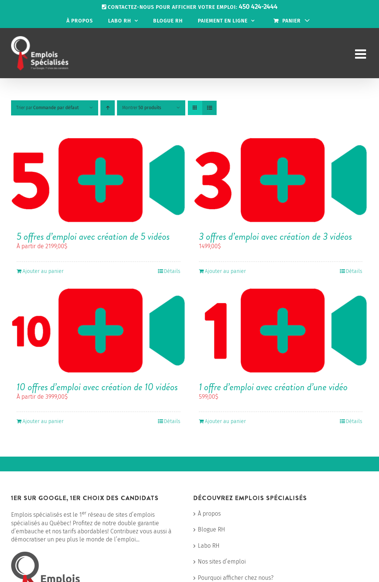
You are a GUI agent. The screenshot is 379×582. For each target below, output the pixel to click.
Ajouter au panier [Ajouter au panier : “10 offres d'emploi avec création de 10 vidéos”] (43, 421)
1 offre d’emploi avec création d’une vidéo (273, 387)
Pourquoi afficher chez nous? (235, 577)
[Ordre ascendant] (107, 107)
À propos (209, 513)
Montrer (141, 107)
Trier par (47, 107)
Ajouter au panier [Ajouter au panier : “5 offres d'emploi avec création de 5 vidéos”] (43, 271)
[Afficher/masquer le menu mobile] (361, 53)
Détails (172, 271)
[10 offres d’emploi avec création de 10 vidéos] (98, 331)
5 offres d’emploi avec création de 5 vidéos (93, 236)
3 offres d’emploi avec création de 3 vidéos (275, 236)
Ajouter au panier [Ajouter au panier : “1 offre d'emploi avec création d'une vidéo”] (225, 421)
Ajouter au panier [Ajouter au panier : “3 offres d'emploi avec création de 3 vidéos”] (225, 271)
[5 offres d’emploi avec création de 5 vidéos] (98, 180)
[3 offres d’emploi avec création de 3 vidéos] (280, 180)
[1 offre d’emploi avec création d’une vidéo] (280, 331)
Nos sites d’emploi (222, 561)
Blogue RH (211, 529)
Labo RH (209, 545)
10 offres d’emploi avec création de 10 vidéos (97, 387)
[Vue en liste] (209, 108)
